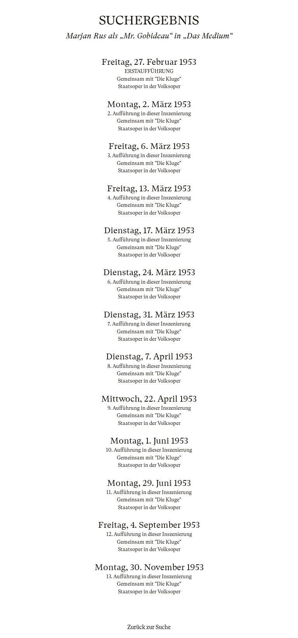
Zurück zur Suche (149, 627)
